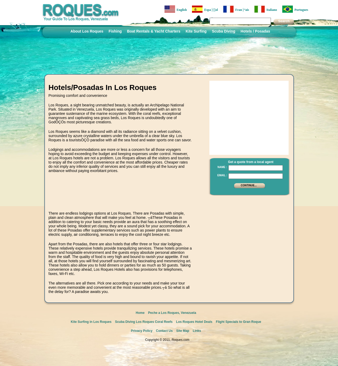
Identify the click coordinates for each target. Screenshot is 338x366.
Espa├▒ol (205, 9)
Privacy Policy (141, 331)
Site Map (182, 331)
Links (197, 331)
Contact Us (164, 331)
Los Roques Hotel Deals (194, 322)
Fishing (115, 31)
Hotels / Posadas (255, 31)
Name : (222, 167)
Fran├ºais (236, 9)
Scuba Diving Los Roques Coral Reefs (143, 322)
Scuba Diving (223, 31)
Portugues (295, 9)
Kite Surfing (196, 31)
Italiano (265, 9)
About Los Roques (87, 31)
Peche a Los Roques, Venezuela (172, 313)
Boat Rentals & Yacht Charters (153, 31)
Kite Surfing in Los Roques (91, 322)
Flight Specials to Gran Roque (238, 322)
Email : (222, 175)
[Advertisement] (120, 197)
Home (140, 313)
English (176, 9)
